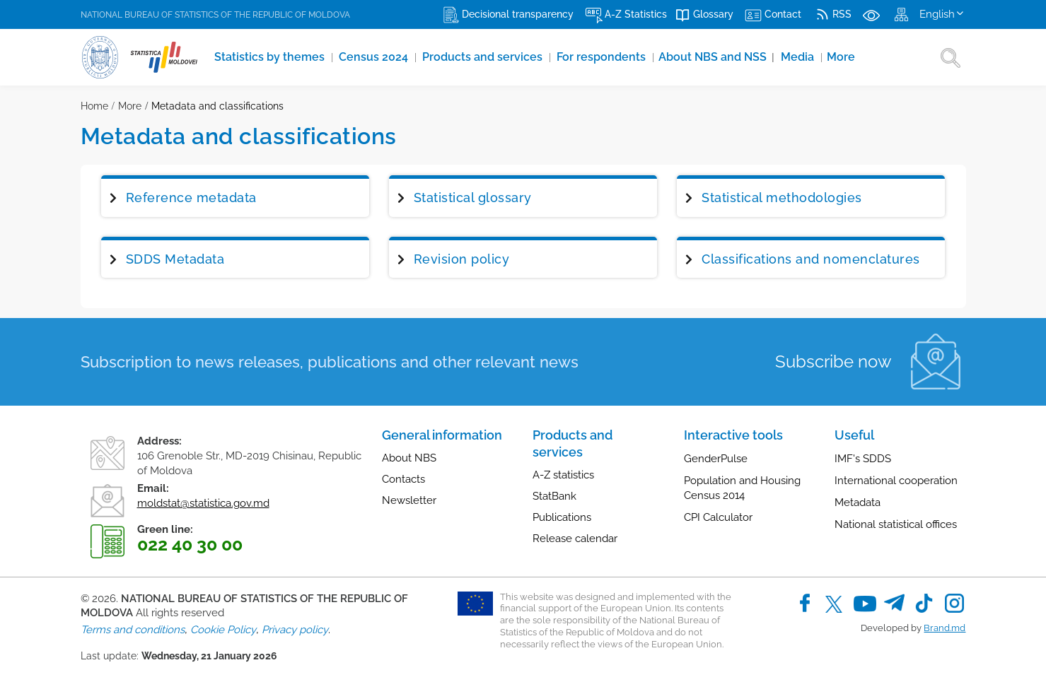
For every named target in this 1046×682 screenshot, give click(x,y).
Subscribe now (833, 361)
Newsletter (409, 500)
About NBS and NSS (721, 57)
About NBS (409, 458)
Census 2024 (376, 57)
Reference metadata (191, 197)
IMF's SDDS (863, 458)
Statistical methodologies (782, 197)
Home (94, 106)
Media (804, 57)
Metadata (858, 502)
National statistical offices (896, 524)
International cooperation (896, 480)
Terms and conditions (133, 629)
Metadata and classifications (217, 106)
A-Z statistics (563, 475)
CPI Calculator (718, 517)
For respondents (605, 57)
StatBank (554, 496)
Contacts (403, 479)
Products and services (485, 57)
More (846, 57)
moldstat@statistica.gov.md (203, 503)
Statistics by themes (271, 57)
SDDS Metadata (175, 259)
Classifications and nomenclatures (811, 259)
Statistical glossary (473, 197)
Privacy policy (295, 629)
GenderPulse (716, 458)
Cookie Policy (223, 629)
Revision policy (462, 259)
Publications (562, 517)
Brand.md (944, 628)
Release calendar (575, 538)
